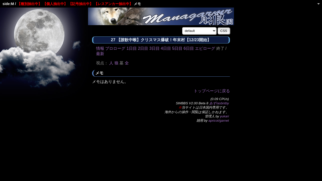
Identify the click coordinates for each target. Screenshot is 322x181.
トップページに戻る (212, 91)
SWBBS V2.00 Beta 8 (192, 103)
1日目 (132, 48)
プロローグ (115, 48)
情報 (100, 48)
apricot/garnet (219, 120)
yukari (224, 116)
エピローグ (205, 48)
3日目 (154, 48)
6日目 (189, 48)
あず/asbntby (219, 103)
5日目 (177, 48)
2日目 (143, 48)
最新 (100, 54)
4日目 (166, 48)
